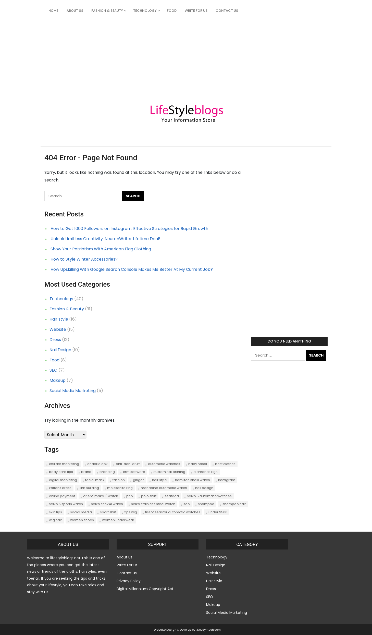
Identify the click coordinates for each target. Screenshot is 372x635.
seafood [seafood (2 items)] (172, 496)
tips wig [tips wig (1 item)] (131, 512)
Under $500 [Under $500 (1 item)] (217, 512)
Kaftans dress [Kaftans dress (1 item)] (60, 487)
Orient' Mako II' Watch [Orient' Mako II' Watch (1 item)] (100, 496)
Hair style (58, 319)
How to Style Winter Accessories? (84, 259)
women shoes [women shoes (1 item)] (82, 520)
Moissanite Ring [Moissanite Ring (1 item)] (120, 487)
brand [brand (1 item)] (86, 471)
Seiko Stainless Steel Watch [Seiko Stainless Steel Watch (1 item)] (153, 504)
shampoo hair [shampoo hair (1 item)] (234, 504)
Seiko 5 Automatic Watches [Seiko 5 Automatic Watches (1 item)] (209, 496)
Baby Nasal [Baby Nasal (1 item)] (197, 463)
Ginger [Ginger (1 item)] (138, 480)
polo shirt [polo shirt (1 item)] (148, 496)
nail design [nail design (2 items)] (204, 487)
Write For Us (196, 10)
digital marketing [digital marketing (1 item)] (63, 480)
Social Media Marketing (72, 391)
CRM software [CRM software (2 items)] (134, 471)
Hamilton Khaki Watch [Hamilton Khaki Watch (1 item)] (192, 480)
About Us (75, 10)
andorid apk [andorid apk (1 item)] (97, 463)
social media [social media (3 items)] (81, 512)
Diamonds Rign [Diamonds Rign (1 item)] (205, 471)
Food (172, 10)
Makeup (57, 380)
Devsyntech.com (209, 630)
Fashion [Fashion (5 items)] (119, 480)
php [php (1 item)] (129, 496)
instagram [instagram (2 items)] (226, 480)
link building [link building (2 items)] (89, 487)
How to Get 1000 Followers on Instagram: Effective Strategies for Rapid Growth (129, 228)
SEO (53, 370)
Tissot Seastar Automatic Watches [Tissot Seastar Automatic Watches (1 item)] (172, 512)
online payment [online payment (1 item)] (62, 496)
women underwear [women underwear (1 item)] (118, 520)
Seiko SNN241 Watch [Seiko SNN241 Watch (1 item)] (107, 504)
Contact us (227, 10)
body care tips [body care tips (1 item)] (61, 471)
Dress (55, 340)
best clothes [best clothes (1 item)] (225, 463)
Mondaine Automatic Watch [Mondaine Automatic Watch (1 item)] (164, 487)
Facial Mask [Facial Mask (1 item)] (94, 480)
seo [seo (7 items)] (186, 504)
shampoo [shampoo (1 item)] (206, 504)
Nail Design (60, 350)
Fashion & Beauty (107, 10)
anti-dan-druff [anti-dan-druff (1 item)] (128, 463)
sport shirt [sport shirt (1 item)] (108, 512)
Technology (145, 10)
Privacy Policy (129, 580)
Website (57, 329)
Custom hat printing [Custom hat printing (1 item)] (169, 471)
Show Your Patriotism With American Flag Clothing (101, 249)
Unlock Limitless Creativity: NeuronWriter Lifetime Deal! (105, 239)
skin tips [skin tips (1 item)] (55, 512)
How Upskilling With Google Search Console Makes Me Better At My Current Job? (132, 269)
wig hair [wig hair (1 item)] (55, 520)
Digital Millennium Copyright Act (145, 588)
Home (53, 10)
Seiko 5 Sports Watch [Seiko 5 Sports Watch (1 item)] (66, 504)
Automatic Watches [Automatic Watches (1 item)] (164, 463)
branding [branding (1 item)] (107, 471)
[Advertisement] (153, 52)
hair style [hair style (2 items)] (159, 480)
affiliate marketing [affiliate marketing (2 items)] (64, 463)
